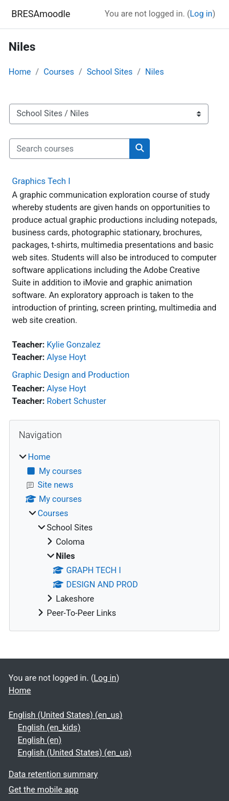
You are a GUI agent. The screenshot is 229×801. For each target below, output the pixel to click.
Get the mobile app (44, 789)
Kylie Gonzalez (73, 345)
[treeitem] (114, 535)
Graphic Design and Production (70, 375)
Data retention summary (53, 774)
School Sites (110, 72)
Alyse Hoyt (66, 357)
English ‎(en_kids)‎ (49, 727)
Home (20, 72)
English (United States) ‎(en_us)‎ (65, 715)
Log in (201, 14)
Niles (154, 72)
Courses (58, 72)
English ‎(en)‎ (40, 740)
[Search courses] (69, 148)
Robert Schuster (77, 401)
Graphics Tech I (41, 181)
